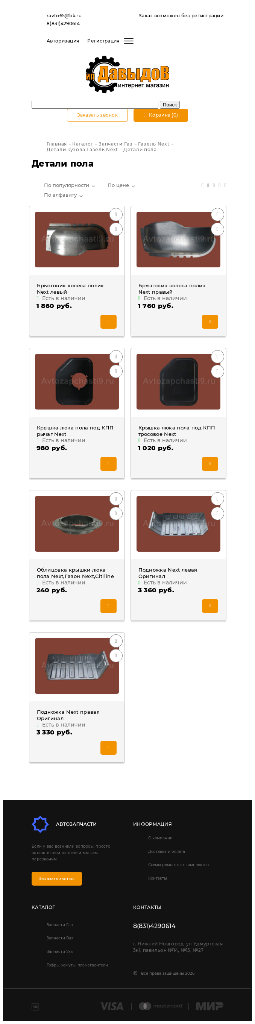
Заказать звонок (97, 115)
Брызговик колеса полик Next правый (172, 288)
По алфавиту (60, 195)
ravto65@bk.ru (64, 15)
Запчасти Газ (60, 924)
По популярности (66, 185)
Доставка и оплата (166, 851)
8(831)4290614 (63, 23)
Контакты (157, 878)
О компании (160, 838)
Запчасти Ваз (60, 938)
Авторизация (63, 41)
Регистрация (103, 41)
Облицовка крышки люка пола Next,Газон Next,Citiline (75, 573)
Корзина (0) (161, 115)
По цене (118, 185)
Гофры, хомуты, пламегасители (77, 965)
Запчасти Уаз (60, 951)
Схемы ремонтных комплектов (178, 864)
